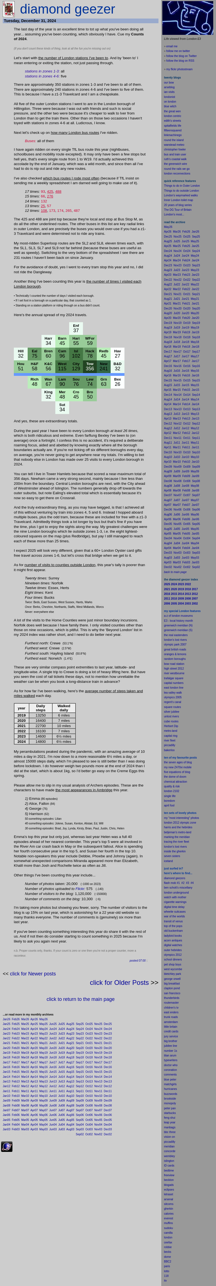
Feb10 (16, 1095)
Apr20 (34, 1048)
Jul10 (61, 1095)
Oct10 (89, 1095)
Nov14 (98, 1076)
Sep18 (80, 1057)
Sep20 (80, 1048)
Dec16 (108, 1067)
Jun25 (53, 1023)
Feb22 (16, 1038)
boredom (169, 800)
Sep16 (80, 1067)
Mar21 (25, 1043)
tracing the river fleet (176, 841)
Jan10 (6, 1095)
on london (170, 101)
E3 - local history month (178, 620)
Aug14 (70, 1076)
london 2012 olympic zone (180, 822)
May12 (43, 1086)
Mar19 (25, 1052)
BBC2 (167, 1261)
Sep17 (80, 1062)
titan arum (170, 1055)
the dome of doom (175, 776)
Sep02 (80, 1134)
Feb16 (16, 1067)
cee (166, 1242)
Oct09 (89, 1100)
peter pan (170, 1108)
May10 (43, 1095)
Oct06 (89, 1114)
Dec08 (108, 1105)
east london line (173, 687)
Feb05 (16, 1119)
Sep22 (80, 1038)
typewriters (170, 1060)
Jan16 (6, 1067)
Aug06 (70, 1114)
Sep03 (80, 1129)
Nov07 (98, 1110)
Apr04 (34, 1124)
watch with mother (175, 897)
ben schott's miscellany (178, 887)
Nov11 (98, 1091)
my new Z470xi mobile (177, 767)
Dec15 (108, 1071)
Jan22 (6, 1038)
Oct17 (89, 1062)
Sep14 (80, 1076)
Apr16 (34, 1067)
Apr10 (34, 1095)
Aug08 (70, 1105)
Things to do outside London (181, 190)
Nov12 (98, 1086)
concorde (169, 1151)
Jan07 (6, 1110)
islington (169, 1160)
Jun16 (53, 1067)
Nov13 (98, 1081)
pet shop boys (172, 964)
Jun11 (53, 1091)
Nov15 (98, 1071)
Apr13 (34, 1081)
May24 (43, 1028)
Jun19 (53, 1052)
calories (168, 1213)
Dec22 (108, 1038)
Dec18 (108, 1057)
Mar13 (25, 1081)
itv (165, 1280)
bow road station (174, 663)
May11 (43, 1091)
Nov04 (98, 1124)
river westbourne (174, 673)
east (166, 1012)
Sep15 (80, 1071)
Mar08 (25, 1105)
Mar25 (25, 1023)
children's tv (171, 1007)
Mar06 (25, 1114)
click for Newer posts (33, 974)
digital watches (173, 945)
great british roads (175, 649)
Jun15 (53, 1071)
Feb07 (16, 1110)
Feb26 (16, 1019)
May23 (43, 1033)
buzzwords (170, 1093)
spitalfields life (172, 125)
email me (172, 46)
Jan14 (6, 1076)
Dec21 (108, 1043)
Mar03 (25, 1129)
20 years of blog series (178, 205)
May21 (43, 1043)
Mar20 (25, 1048)
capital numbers (174, 682)
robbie (168, 1247)
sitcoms (168, 1204)
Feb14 (16, 1076)
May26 (43, 1019)
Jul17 (61, 1062)
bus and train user (175, 154)
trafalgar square (173, 678)
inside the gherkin (175, 851)
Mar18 (25, 1057)
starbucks (170, 1113)
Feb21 (16, 1043)
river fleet (169, 740)
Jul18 (61, 1057)
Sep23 (80, 1033)
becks (167, 1251)
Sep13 (80, 1081)
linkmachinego (173, 135)
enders (174, 1012)
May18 (43, 1057)
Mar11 (25, 1091)
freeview (169, 1175)
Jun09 (53, 1100)
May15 (43, 1071)
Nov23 (98, 1033)
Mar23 (25, 1033)
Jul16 (61, 1067)
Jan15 (6, 1071)
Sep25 (80, 1023)
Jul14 (61, 1076)
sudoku (168, 1228)
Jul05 (61, 1119)
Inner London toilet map (178, 200)
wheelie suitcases (175, 911)
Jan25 (6, 1023)
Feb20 (16, 1048)
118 (166, 1275)
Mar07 (25, 1110)
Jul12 (61, 1086)
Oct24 (89, 1028)
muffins (168, 1223)
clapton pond (172, 988)
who (175, 1065)
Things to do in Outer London (182, 185)
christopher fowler (175, 149)
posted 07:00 (138, 960)
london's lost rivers (175, 639)
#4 (192, 882)
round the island (174, 140)
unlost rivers (171, 716)
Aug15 (70, 1071)
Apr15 (34, 1071)
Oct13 (89, 1081)
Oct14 (89, 1076)
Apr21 (34, 1043)
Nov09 (98, 1100)
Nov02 (98, 1134)
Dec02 (108, 1134)
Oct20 (89, 1048)
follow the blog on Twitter (181, 56)
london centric (172, 116)
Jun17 (53, 1062)
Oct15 (89, 1071)
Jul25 (61, 1023)
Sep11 (80, 1091)
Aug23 (70, 1033)
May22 (43, 1038)
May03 (43, 1129)
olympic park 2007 (175, 644)
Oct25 (89, 1023)
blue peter (170, 1079)
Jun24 (53, 1028)
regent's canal (172, 702)
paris (167, 1266)
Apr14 (34, 1076)
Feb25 (16, 1023)
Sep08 (80, 1105)
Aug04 (70, 1124)
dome (167, 1256)
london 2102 (171, 791)
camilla (168, 1232)
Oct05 (89, 1119)
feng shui (169, 1117)
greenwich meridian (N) (178, 625)
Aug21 (70, 1043)
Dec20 (108, 1048)
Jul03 (61, 1129)
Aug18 (70, 1057)
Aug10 (70, 1095)
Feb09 (16, 1100)
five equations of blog (177, 772)
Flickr (80, 889)
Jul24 (61, 1028)
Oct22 (89, 1038)
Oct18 (89, 1057)
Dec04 (108, 1124)
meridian (184, 837)
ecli (166, 1189)
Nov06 (98, 1114)
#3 (187, 882)
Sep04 (80, 1124)
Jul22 (61, 1038)
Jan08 (6, 1105)
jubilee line (170, 1045)
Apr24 (34, 1028)
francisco (174, 993)
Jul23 (61, 1033)
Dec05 (108, 1119)
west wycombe (173, 969)
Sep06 (80, 1114)
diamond (169, 878)
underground (181, 892)
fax (170, 1242)
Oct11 (89, 1091)
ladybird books (173, 935)
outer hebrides (173, 950)
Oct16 (89, 1067)
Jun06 (53, 1114)
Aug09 (70, 1100)
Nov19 (98, 1052)
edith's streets (172, 120)
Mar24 (25, 1028)
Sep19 (80, 1052)
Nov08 (98, 1105)
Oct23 (89, 1033)
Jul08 (61, 1105)
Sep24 (80, 1028)
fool (172, 805)
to (168, 1271)
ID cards (169, 1165)
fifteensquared (172, 130)
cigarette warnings (175, 902)
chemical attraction (175, 781)
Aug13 (70, 1081)
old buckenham (173, 930)
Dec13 (108, 1081)
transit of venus (173, 921)
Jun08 (53, 1105)
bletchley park (172, 973)
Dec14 (108, 1076)
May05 (43, 1119)
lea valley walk (173, 692)
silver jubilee (171, 711)
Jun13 (53, 1081)
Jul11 (61, 1091)
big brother (170, 1041)
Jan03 (6, 1129)
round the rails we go (177, 168)
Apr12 (34, 1086)
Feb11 (16, 1091)
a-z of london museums (178, 615)
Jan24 (6, 1028)
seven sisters (172, 856)
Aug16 (70, 1067)
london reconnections (177, 173)
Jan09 (6, 1100)
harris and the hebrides (178, 827)
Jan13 (6, 1081)
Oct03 (89, 1129)
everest (168, 1218)
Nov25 (98, 1023)
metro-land (170, 730)
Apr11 (34, 1091)
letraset (168, 1194)
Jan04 (6, 1124)
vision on (169, 1136)
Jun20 (53, 1048)
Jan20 (6, 1048)
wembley (169, 1156)
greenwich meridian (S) (178, 630)
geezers (180, 878)
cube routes (171, 721)
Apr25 (34, 1023)
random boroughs (175, 658)
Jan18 (6, 1057)
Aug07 (70, 1110)
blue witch (170, 106)
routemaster (171, 1002)
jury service (171, 1036)
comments (170, 1074)
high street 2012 (174, 668)
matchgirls (170, 1084)
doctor (168, 1065)
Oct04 (89, 1124)
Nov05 (98, 1119)
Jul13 (61, 1081)
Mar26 (25, 1019)
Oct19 (89, 1052)
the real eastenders (176, 635)
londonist (169, 96)
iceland (168, 861)
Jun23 (53, 1033)
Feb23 (16, 1033)
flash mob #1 (172, 882)
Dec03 (108, 1129)
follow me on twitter (178, 51)
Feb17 (16, 1062)
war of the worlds (174, 916)
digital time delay (174, 906)
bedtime (169, 1170)
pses (171, 1189)
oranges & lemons (175, 654)
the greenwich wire (175, 163)
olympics (169, 954)
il (168, 805)
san (166, 993)
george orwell (172, 978)
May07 (43, 1110)
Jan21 (6, 1043)
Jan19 (6, 1052)
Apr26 (34, 1019)
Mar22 (25, 1038)
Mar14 (25, 1076)
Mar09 (25, 1100)
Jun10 (53, 1095)
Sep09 (80, 1100)
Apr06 (34, 1114)
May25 (43, 1023)
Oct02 (89, 1134)
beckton (169, 1179)
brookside (170, 1098)
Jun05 (53, 1119)
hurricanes (170, 1088)
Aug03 (70, 1129)
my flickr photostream (179, 69)
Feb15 (16, 1071)
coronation (170, 1069)
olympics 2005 (173, 697)
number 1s (170, 1050)
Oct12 (89, 1086)
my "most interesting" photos (181, 817)
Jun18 (53, 1057)
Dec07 (108, 1110)
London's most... (174, 214)
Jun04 (53, 1124)
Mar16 (25, 1067)
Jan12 (6, 1086)
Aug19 (70, 1052)
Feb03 (16, 1129)
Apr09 (34, 1100)
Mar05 (25, 1119)
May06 (43, 1114)
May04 (43, 1124)
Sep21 (80, 1043)
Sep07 (80, 1110)
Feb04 (16, 1124)
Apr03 (34, 1129)
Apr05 (34, 1119)
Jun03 (53, 1129)
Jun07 (53, 1110)
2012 (179, 954)
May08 (43, 1105)
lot (165, 1271)
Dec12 (108, 1086)
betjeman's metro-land (177, 832)
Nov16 (98, 1067)
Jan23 (6, 1033)
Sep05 (80, 1119)
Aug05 (70, 1119)
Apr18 (34, 1057)
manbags (169, 1127)
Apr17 (34, 1062)
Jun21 (53, 1043)
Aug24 (70, 1028)
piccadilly (169, 745)
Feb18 (16, 1057)
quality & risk (172, 786)
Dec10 (108, 1095)
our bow (169, 82)
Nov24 (98, 1028)
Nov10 (98, 1095)
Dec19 (108, 1052)
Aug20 (70, 1048)
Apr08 (34, 1105)
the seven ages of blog (178, 762)
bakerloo (169, 750)
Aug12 (70, 1086)
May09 (43, 1100)
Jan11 (6, 1091)
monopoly (170, 1103)
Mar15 (25, 1071)
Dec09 (108, 1100)
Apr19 (34, 1052)
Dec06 (108, 1114)
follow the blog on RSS (180, 60)
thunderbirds (171, 997)
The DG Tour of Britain (177, 209)
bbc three (170, 1132)
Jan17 (6, 1062)
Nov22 (98, 1038)
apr (166, 805)
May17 (43, 1062)
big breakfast (172, 983)
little (166, 1026)
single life (170, 796)
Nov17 (98, 1062)
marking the (171, 837)
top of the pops (173, 926)
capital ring (170, 735)
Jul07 (61, 1110)
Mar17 (25, 1062)
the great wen (172, 111)
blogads (169, 1184)
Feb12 (16, 1086)
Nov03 (98, 1129)
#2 (182, 882)
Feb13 (16, 1081)
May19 (43, 1052)
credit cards (171, 1031)
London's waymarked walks (181, 195)
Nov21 (98, 1043)
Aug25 (70, 1023)
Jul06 (61, 1114)
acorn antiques (173, 940)
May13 (43, 1081)
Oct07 (89, 1110)
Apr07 (34, 1110)
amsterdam (171, 1022)
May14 (43, 1076)
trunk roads (171, 1017)
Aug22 (70, 1038)
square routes (172, 707)
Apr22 (34, 1038)
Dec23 (108, 1033)
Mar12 (25, 1086)
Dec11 (108, 1091)
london (168, 892)
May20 (43, 1048)
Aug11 (70, 1091)
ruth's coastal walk (175, 159)
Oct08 (89, 1105)
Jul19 (61, 1052)
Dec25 (108, 1023)
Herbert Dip (171, 726)
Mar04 (25, 1124)
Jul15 (61, 1071)
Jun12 (53, 1086)
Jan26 (6, 1019)
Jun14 (53, 1076)
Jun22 (53, 1038)
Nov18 (98, 1057)
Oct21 (89, 1043)
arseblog (169, 87)
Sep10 (80, 1095)
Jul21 (61, 1043)
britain (173, 1026)
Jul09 (61, 1100)
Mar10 (25, 1095)
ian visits (169, 91)
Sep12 (80, 1086)
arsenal (168, 1199)
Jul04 (61, 1124)
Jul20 (61, 1048)
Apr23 (34, 1033)
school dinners (173, 959)
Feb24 (16, 1028)
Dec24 (108, 1028)
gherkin (168, 1208)
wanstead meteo (174, 144)
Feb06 (16, 1114)
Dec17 (108, 1062)
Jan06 (6, 1114)
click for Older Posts (119, 982)
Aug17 (70, 1062)
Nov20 (98, 1048)
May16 (43, 1067)
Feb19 (16, 1052)
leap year (169, 1122)
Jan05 (6, 1119)
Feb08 (16, 1105)
